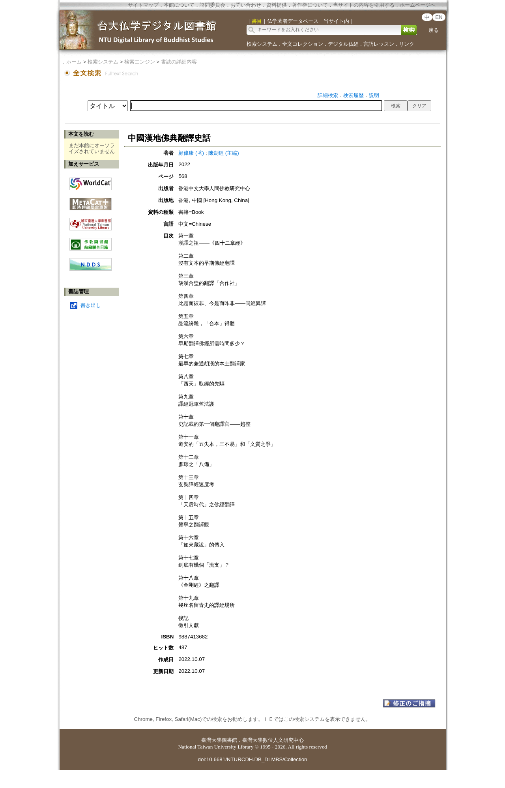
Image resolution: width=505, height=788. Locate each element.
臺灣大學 (211, 740)
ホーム (74, 62)
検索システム (262, 44)
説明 (374, 95)
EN (439, 17)
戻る (433, 30)
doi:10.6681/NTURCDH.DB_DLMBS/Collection (252, 759)
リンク (406, 44)
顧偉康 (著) (191, 153)
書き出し (90, 305)
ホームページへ (418, 5)
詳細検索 (328, 95)
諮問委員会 (212, 5)
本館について (179, 5)
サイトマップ (143, 5)
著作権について (310, 5)
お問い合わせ (245, 5)
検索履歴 (353, 95)
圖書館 (229, 740)
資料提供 (276, 5)
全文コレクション (302, 44)
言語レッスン (378, 44)
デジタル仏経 (343, 44)
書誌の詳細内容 (179, 62)
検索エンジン (139, 62)
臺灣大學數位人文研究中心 (273, 740)
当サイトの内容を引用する (364, 5)
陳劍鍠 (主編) (223, 153)
